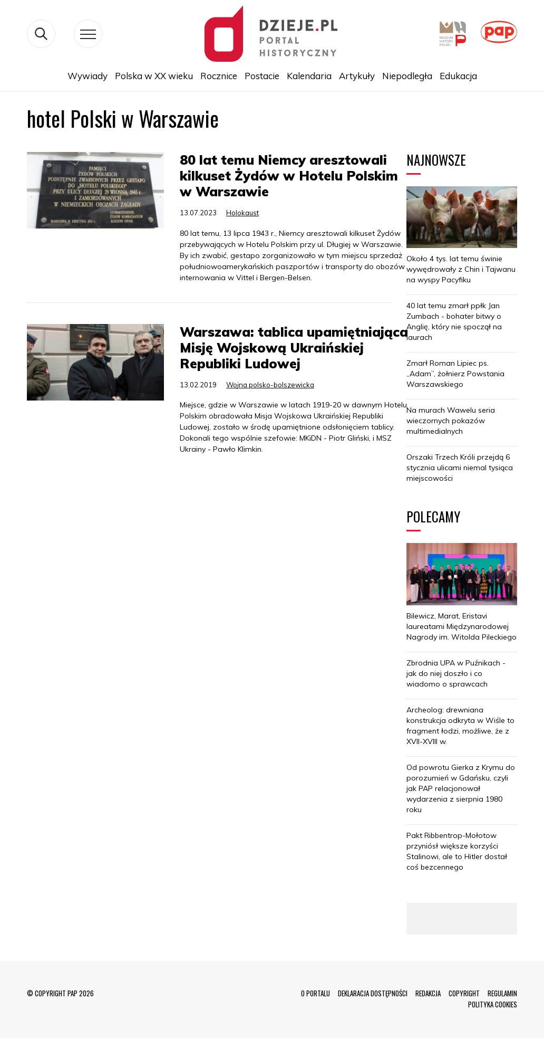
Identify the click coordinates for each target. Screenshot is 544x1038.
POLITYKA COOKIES (492, 1004)
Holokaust (242, 212)
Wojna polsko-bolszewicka (270, 384)
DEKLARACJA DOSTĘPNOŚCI (372, 993)
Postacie (262, 75)
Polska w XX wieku (154, 75)
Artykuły (357, 75)
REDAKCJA (428, 993)
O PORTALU (315, 993)
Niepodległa (407, 75)
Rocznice (218, 75)
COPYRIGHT (464, 993)
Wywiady (87, 75)
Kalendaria (309, 75)
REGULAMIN (502, 993)
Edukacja (458, 75)
